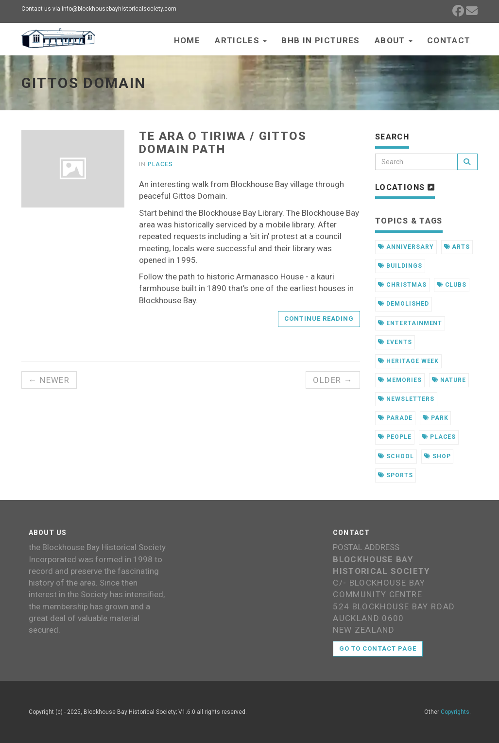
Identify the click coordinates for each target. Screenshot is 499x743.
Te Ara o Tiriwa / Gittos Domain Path (223, 142)
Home (187, 40)
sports (395, 475)
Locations (405, 187)
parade (395, 418)
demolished (403, 303)
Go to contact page (377, 648)
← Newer (49, 380)
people (395, 436)
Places (160, 164)
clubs (452, 284)
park (435, 418)
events (395, 342)
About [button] (394, 40)
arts (457, 246)
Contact (449, 40)
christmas (402, 284)
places (439, 436)
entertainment (410, 323)
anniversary (406, 246)
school (396, 456)
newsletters (406, 399)
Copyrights (455, 711)
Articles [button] (241, 40)
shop (437, 456)
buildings (400, 265)
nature (449, 380)
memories (400, 380)
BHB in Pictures (320, 40)
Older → (333, 380)
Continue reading (319, 318)
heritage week (408, 361)
